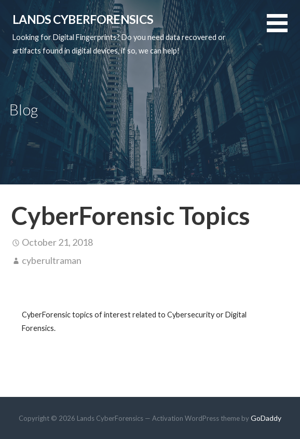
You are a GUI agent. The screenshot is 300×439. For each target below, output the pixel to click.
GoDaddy (266, 418)
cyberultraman (51, 260)
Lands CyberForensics (82, 19)
